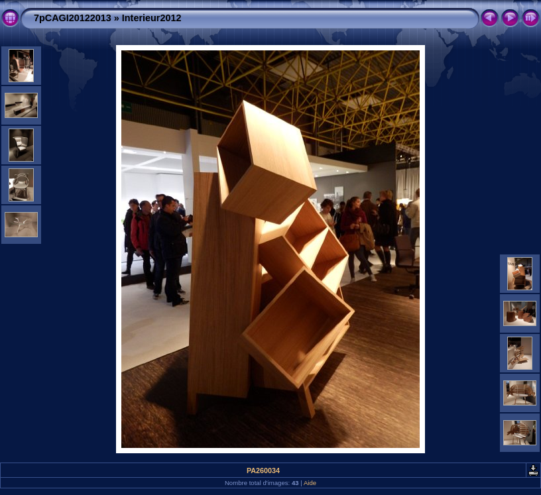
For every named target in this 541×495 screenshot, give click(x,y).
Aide (310, 482)
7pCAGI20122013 (72, 18)
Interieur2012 (152, 18)
